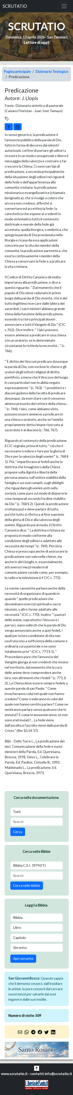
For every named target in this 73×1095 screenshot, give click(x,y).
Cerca (17, 832)
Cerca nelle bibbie (26, 885)
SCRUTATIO (15, 6)
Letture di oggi (36, 42)
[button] (37, 1068)
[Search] (36, 822)
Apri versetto (23, 958)
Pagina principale (17, 71)
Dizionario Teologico (52, 71)
